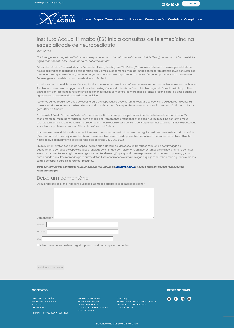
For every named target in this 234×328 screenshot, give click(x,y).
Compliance (193, 19)
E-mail (41, 231)
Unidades (136, 19)
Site (39, 238)
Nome (41, 224)
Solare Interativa (128, 323)
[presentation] (60, 256)
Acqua (98, 19)
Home (86, 19)
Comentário (45, 218)
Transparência (115, 19)
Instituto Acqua (125, 167)
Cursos (191, 3)
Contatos (175, 19)
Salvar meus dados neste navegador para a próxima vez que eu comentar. (84, 245)
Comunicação (155, 19)
